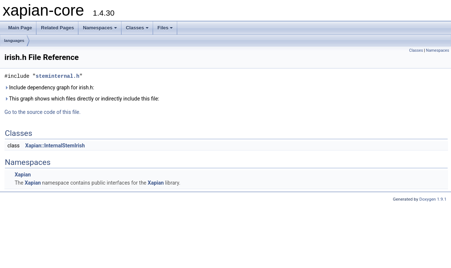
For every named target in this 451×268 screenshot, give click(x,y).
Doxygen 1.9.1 (433, 199)
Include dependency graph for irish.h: (49, 87)
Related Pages (57, 28)
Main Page (20, 28)
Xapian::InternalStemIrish (55, 146)
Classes (137, 28)
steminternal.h (58, 76)
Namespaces (100, 28)
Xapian (22, 175)
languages (14, 40)
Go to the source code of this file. (42, 112)
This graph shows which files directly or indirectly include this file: (81, 99)
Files (165, 28)
